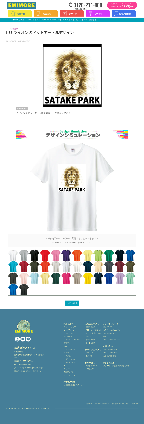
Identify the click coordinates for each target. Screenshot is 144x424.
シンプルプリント (109, 333)
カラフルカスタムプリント (112, 330)
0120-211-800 (88, 5)
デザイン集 (90, 353)
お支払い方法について (93, 333)
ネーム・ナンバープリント (112, 340)
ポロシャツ (68, 336)
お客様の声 (90, 369)
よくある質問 (90, 343)
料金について (90, 336)
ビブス (66, 365)
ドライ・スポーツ (70, 333)
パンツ (66, 346)
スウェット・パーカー (72, 340)
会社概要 (89, 403)
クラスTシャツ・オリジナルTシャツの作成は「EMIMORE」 (31, 408)
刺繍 (104, 336)
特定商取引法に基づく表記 (120, 403)
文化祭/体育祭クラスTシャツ (74, 385)
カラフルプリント (109, 327)
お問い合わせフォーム (111, 349)
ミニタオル (68, 356)
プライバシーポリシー (102, 403)
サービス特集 (90, 340)
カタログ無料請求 (109, 356)
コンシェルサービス (110, 353)
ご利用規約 (134, 403)
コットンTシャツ (70, 327)
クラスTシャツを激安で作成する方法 (116, 366)
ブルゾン (67, 343)
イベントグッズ (69, 375)
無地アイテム (68, 372)
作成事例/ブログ (91, 366)
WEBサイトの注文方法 (94, 330)
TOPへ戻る (72, 303)
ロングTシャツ (69, 330)
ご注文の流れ (90, 327)
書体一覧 (89, 356)
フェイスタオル (69, 362)
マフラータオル (69, 359)
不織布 (66, 352)
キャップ (67, 369)
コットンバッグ (69, 349)
